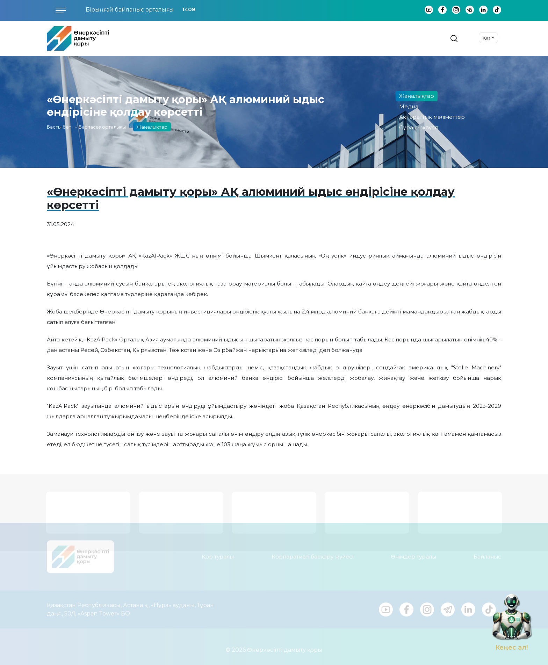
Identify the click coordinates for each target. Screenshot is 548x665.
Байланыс (487, 552)
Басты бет (59, 127)
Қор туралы (218, 552)
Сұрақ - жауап (418, 127)
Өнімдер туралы (413, 552)
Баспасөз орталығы (102, 127)
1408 (188, 9)
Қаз (487, 38)
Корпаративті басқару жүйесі (312, 552)
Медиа (408, 106)
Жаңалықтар (416, 96)
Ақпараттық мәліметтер (432, 117)
